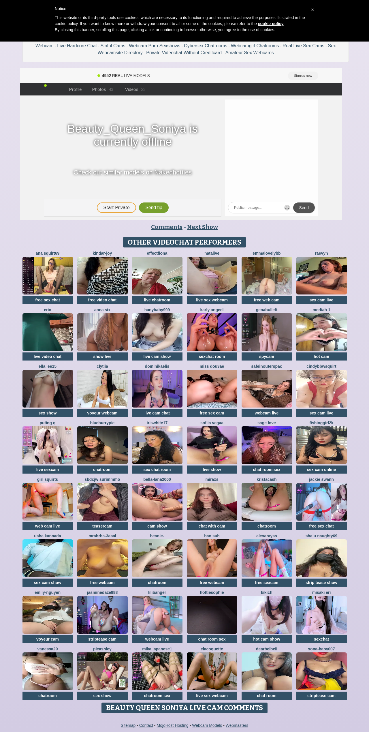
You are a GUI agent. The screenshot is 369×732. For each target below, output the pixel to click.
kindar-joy (102, 253)
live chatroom (157, 300)
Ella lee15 (48, 366)
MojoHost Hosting (173, 725)
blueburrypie (102, 423)
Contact (146, 725)
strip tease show (321, 582)
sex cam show (47, 582)
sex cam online (321, 469)
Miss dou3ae (212, 366)
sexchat (321, 639)
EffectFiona (157, 253)
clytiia (102, 366)
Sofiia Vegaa (211, 423)
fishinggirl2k (321, 423)
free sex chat (47, 300)
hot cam (321, 356)
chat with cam (212, 526)
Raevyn (321, 253)
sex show (47, 413)
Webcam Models (207, 725)
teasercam (102, 526)
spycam (266, 356)
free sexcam (266, 582)
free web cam (267, 300)
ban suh (212, 536)
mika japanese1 (157, 649)
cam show (157, 526)
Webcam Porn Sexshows (154, 45)
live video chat (47, 356)
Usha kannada (47, 536)
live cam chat (157, 413)
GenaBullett (267, 309)
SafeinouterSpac (266, 366)
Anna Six (102, 309)
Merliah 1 (321, 309)
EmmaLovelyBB (266, 253)
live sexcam (47, 469)
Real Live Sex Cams (303, 45)
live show (212, 469)
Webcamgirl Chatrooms (255, 45)
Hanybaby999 (157, 309)
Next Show (202, 227)
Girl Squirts (47, 479)
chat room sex (266, 469)
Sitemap (128, 725)
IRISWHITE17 (157, 423)
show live (102, 356)
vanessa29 (47, 649)
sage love (266, 423)
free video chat (102, 300)
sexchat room (212, 356)
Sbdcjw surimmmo (102, 479)
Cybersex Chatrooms (205, 45)
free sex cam (212, 413)
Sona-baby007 (321, 649)
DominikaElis (157, 366)
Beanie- (157, 536)
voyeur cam (47, 639)
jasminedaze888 (102, 592)
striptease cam (102, 639)
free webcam (102, 582)
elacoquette (212, 649)
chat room (266, 695)
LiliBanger (157, 592)
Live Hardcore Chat (77, 45)
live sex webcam (212, 300)
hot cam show (266, 639)
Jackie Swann (321, 479)
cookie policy (271, 23)
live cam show (157, 356)
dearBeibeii (266, 649)
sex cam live (322, 300)
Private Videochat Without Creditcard (184, 52)
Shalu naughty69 (321, 536)
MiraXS (211, 479)
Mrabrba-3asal (102, 536)
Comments (166, 227)
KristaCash (266, 479)
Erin (47, 309)
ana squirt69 (47, 253)
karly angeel (212, 309)
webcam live (267, 413)
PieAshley (102, 649)
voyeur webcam (102, 413)
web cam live (47, 526)
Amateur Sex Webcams (249, 52)
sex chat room (157, 469)
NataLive (211, 253)
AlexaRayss (266, 536)
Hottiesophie (212, 592)
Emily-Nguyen (48, 592)
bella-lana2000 (157, 479)
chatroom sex (157, 695)
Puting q (47, 423)
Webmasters (237, 725)
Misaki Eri (321, 592)
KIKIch (266, 592)
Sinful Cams (112, 45)
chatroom (102, 469)
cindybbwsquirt (321, 366)
